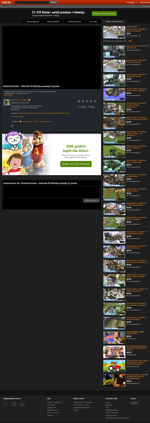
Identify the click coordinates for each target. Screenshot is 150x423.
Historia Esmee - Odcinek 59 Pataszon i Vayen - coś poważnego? (136, 133)
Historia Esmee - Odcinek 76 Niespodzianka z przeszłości (136, 304)
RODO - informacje (111, 413)
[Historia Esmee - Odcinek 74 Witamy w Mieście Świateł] (114, 280)
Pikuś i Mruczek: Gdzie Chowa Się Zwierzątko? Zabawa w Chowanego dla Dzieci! (137, 362)
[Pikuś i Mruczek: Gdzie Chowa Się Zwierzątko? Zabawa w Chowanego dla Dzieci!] (114, 366)
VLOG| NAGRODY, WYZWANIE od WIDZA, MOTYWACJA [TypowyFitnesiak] (137, 376)
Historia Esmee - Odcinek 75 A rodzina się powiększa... (137, 290)
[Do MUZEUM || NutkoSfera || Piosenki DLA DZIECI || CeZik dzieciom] (114, 351)
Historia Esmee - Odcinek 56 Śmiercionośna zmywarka (136, 90)
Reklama (50, 415)
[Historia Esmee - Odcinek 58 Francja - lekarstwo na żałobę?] (114, 123)
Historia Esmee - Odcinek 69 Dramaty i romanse (136, 218)
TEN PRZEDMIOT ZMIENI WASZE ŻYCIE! (135, 333)
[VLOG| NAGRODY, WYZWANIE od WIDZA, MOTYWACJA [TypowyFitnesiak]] (114, 380)
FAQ (106, 407)
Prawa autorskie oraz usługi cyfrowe (117, 418)
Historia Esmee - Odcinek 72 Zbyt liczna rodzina (136, 247)
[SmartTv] (15, 407)
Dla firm (75, 410)
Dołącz (104, 14)
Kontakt (108, 402)
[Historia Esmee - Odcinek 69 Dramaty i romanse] (114, 223)
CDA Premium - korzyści (81, 405)
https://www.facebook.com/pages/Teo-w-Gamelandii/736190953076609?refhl (44, 113)
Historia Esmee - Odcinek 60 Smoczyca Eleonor (136, 147)
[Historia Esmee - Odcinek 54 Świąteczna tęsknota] (114, 32)
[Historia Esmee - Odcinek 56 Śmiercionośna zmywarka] (114, 94)
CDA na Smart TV (53, 413)
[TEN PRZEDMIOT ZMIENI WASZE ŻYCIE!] (114, 337)
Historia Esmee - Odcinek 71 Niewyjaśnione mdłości (136, 233)
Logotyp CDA (51, 407)
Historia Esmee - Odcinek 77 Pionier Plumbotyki (136, 318)
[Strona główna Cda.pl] (6, 2)
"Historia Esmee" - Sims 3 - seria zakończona (36, 121)
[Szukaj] (32, 2)
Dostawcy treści (52, 410)
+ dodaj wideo (146, 6)
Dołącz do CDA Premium (76, 164)
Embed (82, 107)
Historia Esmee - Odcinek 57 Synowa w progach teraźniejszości (136, 105)
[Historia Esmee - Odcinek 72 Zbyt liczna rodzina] (114, 251)
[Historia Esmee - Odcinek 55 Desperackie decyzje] (114, 80)
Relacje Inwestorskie (54, 402)
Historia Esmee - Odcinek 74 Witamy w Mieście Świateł (136, 275)
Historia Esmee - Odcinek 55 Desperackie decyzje (136, 75)
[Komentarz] (51, 192)
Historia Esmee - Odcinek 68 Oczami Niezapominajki (136, 204)
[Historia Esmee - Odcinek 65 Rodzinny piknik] (114, 180)
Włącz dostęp (8, 95)
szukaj (54, 2)
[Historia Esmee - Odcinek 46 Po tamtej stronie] (114, 51)
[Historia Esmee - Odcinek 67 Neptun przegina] (114, 194)
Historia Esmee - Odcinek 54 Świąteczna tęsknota (136, 30)
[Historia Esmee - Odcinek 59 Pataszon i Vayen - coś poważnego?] (114, 137)
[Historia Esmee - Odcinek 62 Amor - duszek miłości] (114, 165)
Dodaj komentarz (91, 201)
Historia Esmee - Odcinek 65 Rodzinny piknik (136, 175)
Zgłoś (91, 107)
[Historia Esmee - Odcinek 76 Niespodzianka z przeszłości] (114, 308)
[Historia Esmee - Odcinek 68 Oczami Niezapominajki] (114, 208)
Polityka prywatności (112, 410)
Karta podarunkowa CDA (81, 407)
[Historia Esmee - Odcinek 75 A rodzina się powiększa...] (114, 294)
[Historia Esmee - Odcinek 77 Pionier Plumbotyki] (114, 323)
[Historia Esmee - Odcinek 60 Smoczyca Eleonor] (114, 151)
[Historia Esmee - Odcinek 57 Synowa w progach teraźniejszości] (114, 108)
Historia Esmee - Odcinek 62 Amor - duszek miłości (136, 161)
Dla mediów (51, 405)
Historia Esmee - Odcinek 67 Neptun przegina (136, 190)
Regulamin (108, 405)
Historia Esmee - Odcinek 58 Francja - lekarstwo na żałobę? (137, 118)
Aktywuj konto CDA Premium (82, 402)
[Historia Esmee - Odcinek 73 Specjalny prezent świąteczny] (114, 266)
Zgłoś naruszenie (111, 415)
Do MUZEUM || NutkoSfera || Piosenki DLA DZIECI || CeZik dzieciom (137, 348)
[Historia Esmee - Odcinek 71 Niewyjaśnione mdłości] (114, 237)
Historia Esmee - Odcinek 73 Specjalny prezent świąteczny (137, 261)
